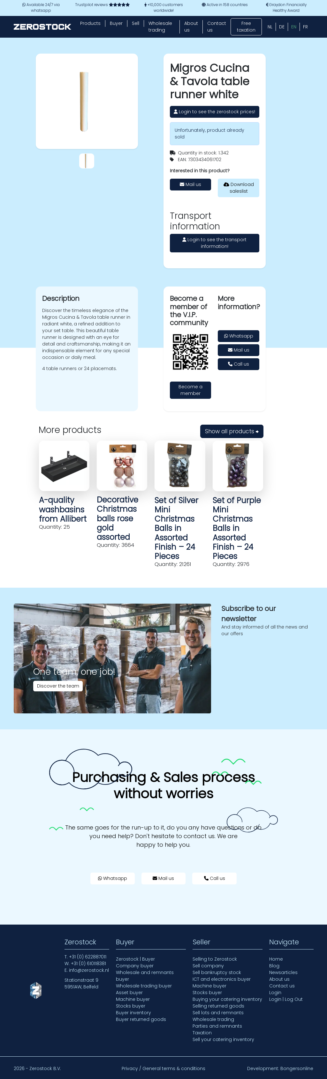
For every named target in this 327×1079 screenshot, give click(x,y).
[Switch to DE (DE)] (282, 27)
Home (276, 959)
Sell (135, 23)
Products (90, 23)
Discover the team (58, 686)
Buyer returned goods (141, 1019)
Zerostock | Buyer (135, 959)
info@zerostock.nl (89, 970)
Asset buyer (129, 992)
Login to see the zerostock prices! (214, 111)
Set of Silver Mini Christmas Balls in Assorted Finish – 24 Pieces (176, 528)
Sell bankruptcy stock (217, 972)
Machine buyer (133, 999)
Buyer (116, 23)
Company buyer (135, 966)
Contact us (216, 26)
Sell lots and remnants (218, 1012)
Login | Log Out (286, 999)
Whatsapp (238, 336)
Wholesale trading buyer (144, 986)
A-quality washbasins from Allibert (63, 509)
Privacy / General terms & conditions (163, 1068)
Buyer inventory (133, 1012)
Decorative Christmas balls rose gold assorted (117, 518)
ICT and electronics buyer (222, 979)
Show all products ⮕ (232, 431)
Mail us (190, 184)
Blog (274, 966)
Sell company (208, 966)
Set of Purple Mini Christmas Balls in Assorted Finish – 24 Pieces (237, 528)
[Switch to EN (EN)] (294, 27)
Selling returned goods (218, 1006)
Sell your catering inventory (223, 1039)
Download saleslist (239, 187)
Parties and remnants (217, 1026)
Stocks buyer (130, 1006)
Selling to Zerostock (215, 959)
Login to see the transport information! (214, 242)
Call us (238, 364)
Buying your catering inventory (227, 999)
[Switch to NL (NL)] (270, 27)
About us (191, 26)
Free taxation (246, 26)
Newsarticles (283, 972)
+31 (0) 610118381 (88, 963)
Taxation (202, 1033)
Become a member (190, 390)
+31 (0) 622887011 (87, 957)
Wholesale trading (160, 26)
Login (275, 992)
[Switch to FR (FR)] (305, 27)
